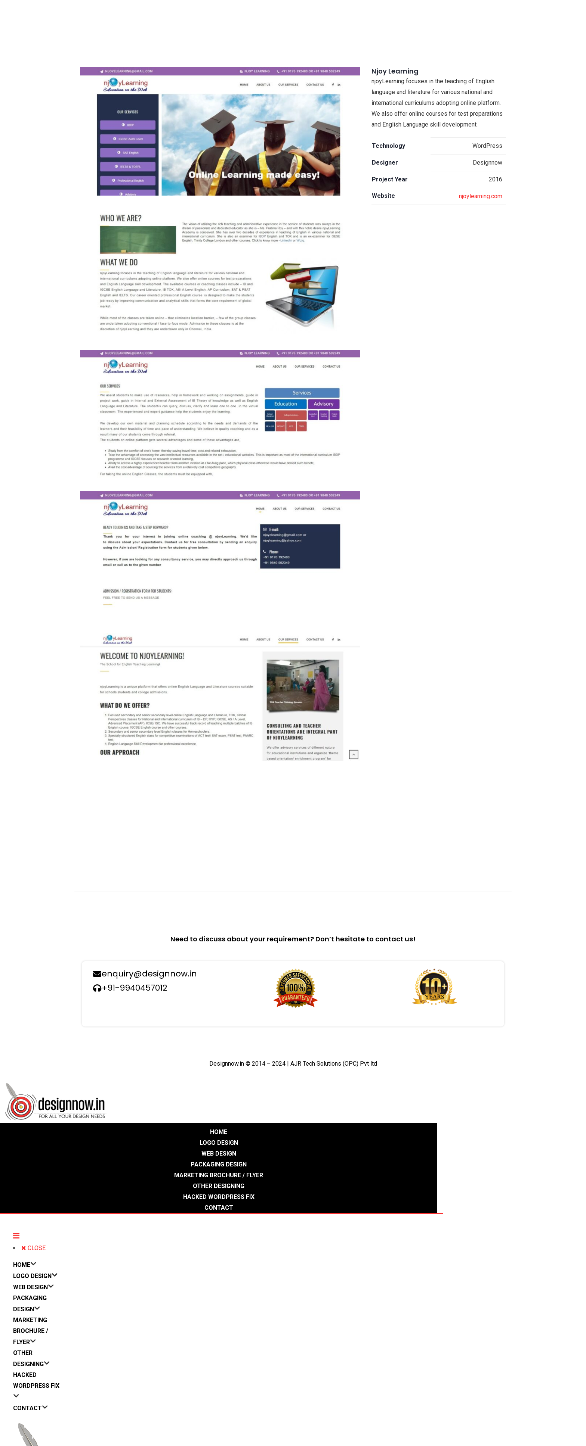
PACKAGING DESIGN (219, 1164)
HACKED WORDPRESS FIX (219, 1196)
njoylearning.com (480, 196)
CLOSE (33, 1248)
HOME (218, 1131)
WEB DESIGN (218, 1153)
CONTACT (218, 1207)
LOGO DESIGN (219, 1142)
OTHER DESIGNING (218, 1186)
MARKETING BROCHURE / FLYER (218, 1175)
